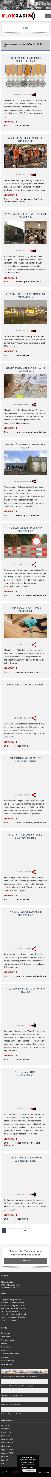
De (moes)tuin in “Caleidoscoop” (11, 1404)
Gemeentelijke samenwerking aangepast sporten (25, 836)
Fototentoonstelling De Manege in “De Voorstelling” (17, 1386)
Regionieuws (6, 1347)
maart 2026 (5, 1429)
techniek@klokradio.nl (17, 1314)
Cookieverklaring (7, 1361)
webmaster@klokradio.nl (17, 1317)
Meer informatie (27, 1467)
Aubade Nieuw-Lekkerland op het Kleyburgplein (25, 139)
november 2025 (7, 1443)
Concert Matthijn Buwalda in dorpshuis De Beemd (26, 1159)
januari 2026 (6, 1436)
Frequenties (5, 1350)
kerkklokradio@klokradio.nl (17, 1308)
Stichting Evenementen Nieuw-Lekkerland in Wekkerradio (19, 1376)
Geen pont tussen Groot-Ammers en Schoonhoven (25, 295)
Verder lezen (10, 121)
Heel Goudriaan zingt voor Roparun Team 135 (25, 990)
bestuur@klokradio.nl (16, 1306)
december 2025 (7, 1439)
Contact (13, 1320)
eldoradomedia (43, 1472)
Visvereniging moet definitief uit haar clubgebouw (25, 215)
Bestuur (4, 1306)
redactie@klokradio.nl (17, 1303)
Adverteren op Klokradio (10, 1354)
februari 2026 (6, 1432)
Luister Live (5, 1333)
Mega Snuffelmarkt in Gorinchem (25, 684)
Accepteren (29, 1470)
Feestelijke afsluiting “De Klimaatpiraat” (26, 1073)
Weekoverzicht (7, 1336)
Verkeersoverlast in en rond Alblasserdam (25, 529)
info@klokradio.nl (16, 1300)
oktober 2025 (6, 1446)
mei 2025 (4, 1463)
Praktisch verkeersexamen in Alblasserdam (26, 913)
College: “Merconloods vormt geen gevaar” (25, 446)
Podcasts (5, 1343)
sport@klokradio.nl (13, 1311)
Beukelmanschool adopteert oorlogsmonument (25, 760)
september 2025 (7, 1450)
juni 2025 (4, 1460)
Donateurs (5, 1357)
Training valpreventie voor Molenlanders (25, 609)
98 (25, 1230)
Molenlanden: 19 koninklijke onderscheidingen (25, 59)
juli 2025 (4, 1456)
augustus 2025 (7, 1453)
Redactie (4, 1303)
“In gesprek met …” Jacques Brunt (11, 1395)
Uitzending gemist (8, 1340)
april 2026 (5, 1425)
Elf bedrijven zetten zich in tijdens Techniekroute (25, 369)
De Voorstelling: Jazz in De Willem (12, 1414)
